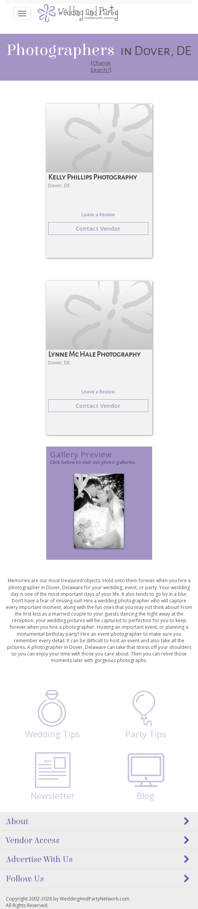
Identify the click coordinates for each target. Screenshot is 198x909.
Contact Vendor (98, 228)
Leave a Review (98, 214)
